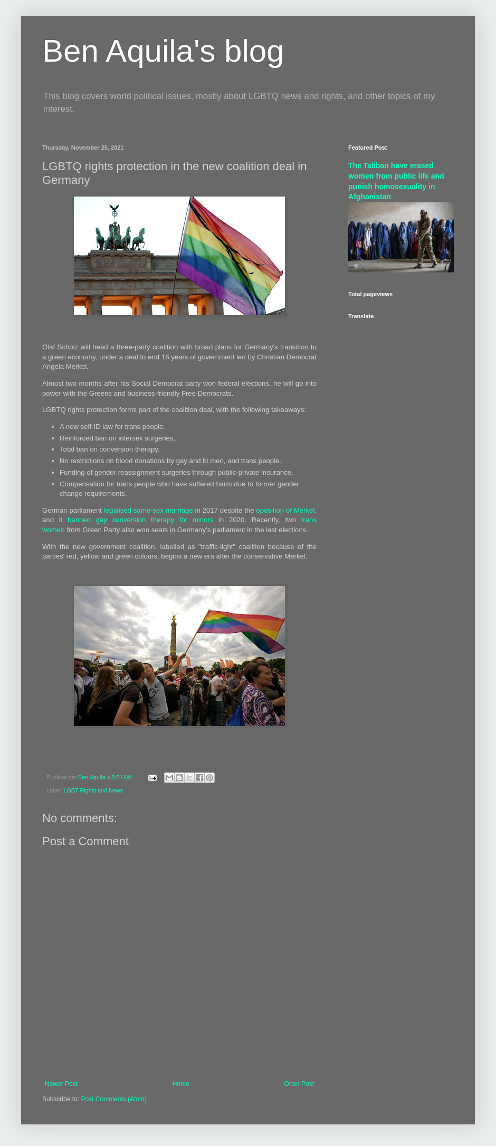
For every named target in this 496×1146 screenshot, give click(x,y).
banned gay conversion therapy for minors (140, 520)
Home (181, 1084)
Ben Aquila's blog (163, 50)
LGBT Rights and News (93, 790)
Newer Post (61, 1084)
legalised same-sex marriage (148, 510)
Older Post (299, 1084)
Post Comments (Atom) (114, 1099)
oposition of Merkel (285, 510)
